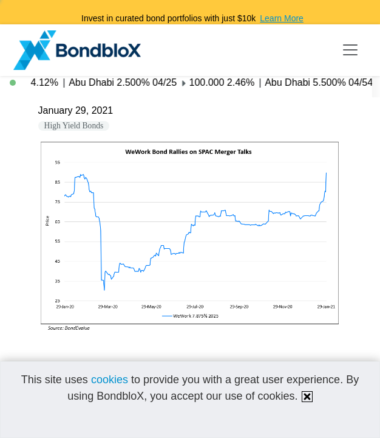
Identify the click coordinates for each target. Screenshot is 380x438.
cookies (109, 380)
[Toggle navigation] (350, 49)
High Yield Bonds (74, 125)
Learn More (282, 18)
